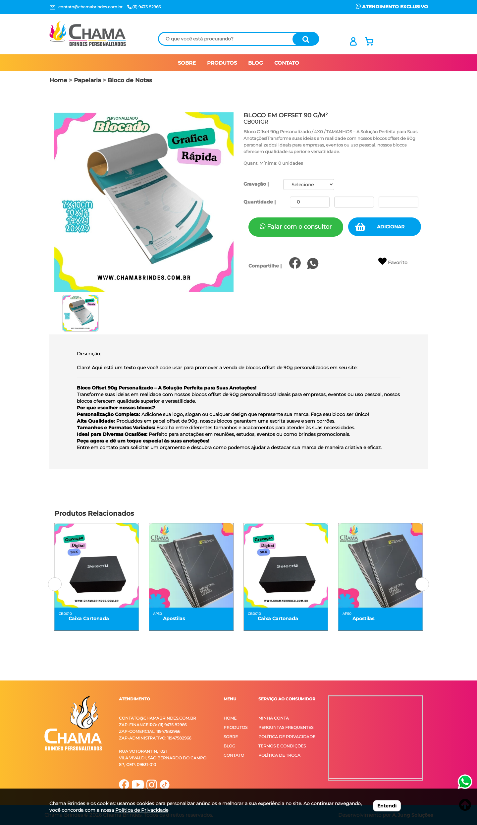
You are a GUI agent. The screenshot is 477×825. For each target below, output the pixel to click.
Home (58, 80)
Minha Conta (273, 718)
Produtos (235, 727)
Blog (229, 745)
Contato (234, 755)
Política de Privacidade (286, 736)
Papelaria (87, 80)
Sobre (231, 736)
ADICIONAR (390, 227)
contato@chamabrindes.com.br (157, 718)
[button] (55, 584)
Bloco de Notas (130, 80)
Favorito (392, 261)
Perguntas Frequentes (285, 727)
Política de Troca (279, 755)
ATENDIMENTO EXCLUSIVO (392, 7)
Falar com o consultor (296, 226)
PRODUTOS (222, 63)
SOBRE (187, 63)
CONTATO (286, 63)
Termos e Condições (282, 745)
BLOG (255, 63)
